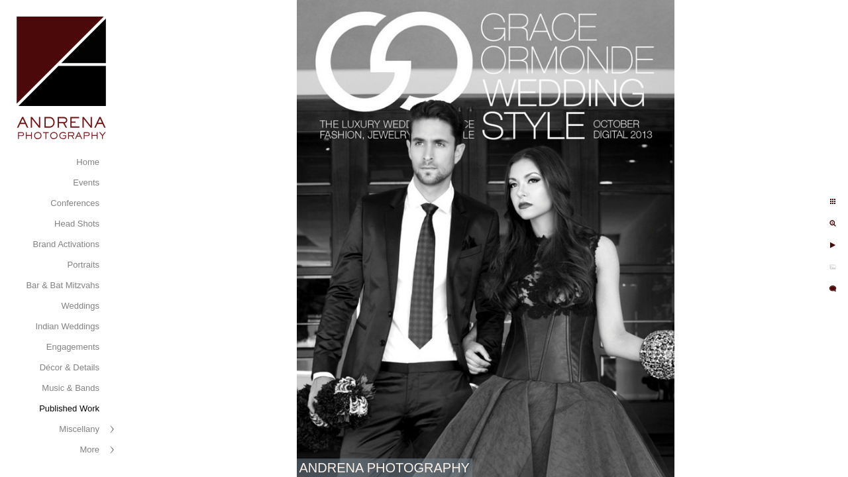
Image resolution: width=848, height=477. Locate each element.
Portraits (83, 265)
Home (87, 162)
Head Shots (76, 224)
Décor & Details (69, 367)
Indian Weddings (67, 326)
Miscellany (79, 429)
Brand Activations (66, 244)
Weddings (80, 306)
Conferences (74, 203)
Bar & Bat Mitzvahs (62, 285)
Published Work (69, 408)
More (89, 449)
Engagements (72, 347)
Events (86, 182)
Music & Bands (70, 388)
